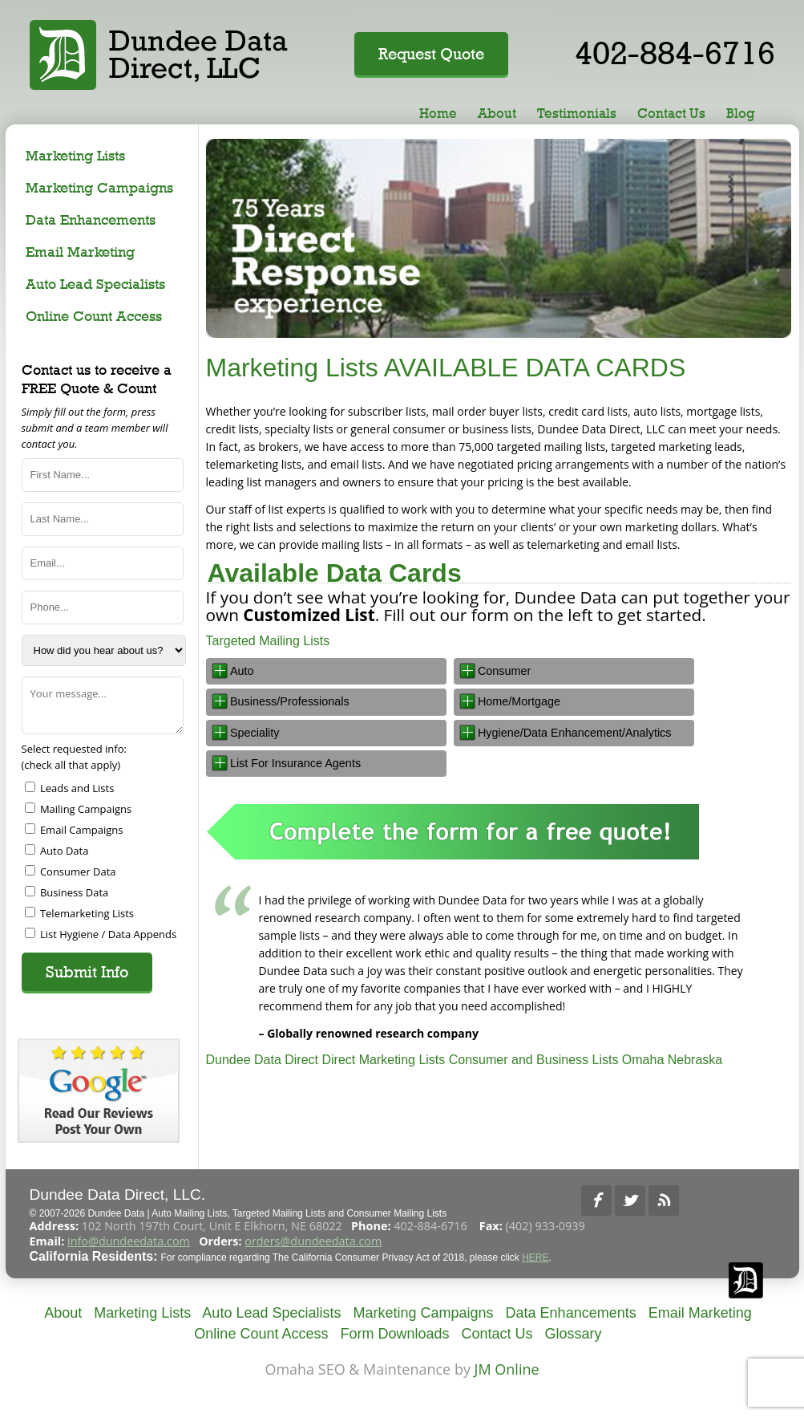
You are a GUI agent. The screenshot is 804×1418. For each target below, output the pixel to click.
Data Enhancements (91, 219)
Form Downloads (394, 1334)
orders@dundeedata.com (313, 1241)
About (497, 113)
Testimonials (576, 113)
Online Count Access (94, 315)
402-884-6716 (675, 52)
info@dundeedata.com (128, 1241)
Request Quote (431, 53)
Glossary (573, 1334)
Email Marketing (80, 251)
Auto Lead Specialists (95, 283)
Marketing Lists (75, 155)
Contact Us (671, 113)
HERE (535, 1257)
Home (438, 113)
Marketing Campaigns (99, 187)
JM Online (507, 1369)
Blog (740, 113)
